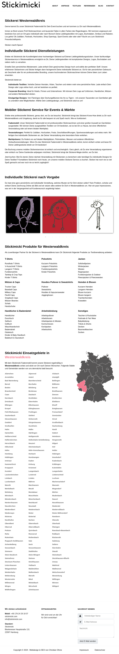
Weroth (32, 576)
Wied (31, 579)
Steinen (32, 558)
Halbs (31, 429)
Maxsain (55, 485)
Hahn (7, 429)
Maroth (8, 485)
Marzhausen (34, 485)
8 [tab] (70, 237)
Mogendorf (56, 489)
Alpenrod (32, 374)
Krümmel (32, 468)
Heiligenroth (34, 436)
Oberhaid (56, 523)
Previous (3, 216)
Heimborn (56, 436)
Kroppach (9, 468)
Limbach (8, 478)
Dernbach (9, 398)
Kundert (8, 471)
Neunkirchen (10, 506)
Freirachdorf (57, 412)
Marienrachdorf (58, 482)
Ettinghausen (34, 408)
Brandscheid (10, 391)
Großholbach (57, 422)
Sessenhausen (35, 548)
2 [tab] (49, 237)
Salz (30, 541)
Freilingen (33, 412)
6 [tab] (63, 237)
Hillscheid (9, 447)
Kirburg (32, 464)
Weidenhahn (10, 572)
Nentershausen (11, 503)
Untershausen (11, 565)
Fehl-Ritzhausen (11, 412)
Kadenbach (57, 461)
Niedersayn (9, 513)
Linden (31, 478)
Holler (54, 450)
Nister (31, 513)
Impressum (84, 650)
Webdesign (34, 650)
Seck (31, 544)
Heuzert (32, 443)
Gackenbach (10, 415)
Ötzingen (56, 527)
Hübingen (56, 454)
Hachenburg (57, 426)
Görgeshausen (35, 422)
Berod (7, 384)
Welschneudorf (58, 572)
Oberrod (8, 527)
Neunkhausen (58, 503)
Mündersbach (10, 499)
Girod (54, 419)
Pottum (8, 530)
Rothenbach (34, 537)
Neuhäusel (33, 503)
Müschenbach (34, 499)
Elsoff (54, 405)
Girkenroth (33, 419)
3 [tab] (52, 237)
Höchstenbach (35, 447)
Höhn (7, 450)
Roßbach (56, 534)
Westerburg (57, 576)
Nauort (55, 499)
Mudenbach (57, 496)
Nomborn (56, 516)
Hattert (55, 433)
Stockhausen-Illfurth (60, 558)
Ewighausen (57, 408)
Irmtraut (8, 461)
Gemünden (56, 415)
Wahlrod (55, 565)
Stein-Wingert (34, 555)
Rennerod (33, 534)
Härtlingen (33, 433)
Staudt (55, 551)
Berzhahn (32, 384)
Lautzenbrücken (11, 475)
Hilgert (55, 443)
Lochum (55, 478)
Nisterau (8, 516)
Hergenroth (57, 440)
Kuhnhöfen (56, 468)
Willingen (56, 579)
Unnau (55, 562)
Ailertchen (9, 374)
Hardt (54, 429)
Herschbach (10, 443)
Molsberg (9, 492)
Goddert (8, 422)
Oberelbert (9, 523)
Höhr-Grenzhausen (36, 450)
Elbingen (8, 405)
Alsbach (55, 374)
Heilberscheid (10, 436)
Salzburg (56, 541)
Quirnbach (33, 530)
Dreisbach (9, 401)
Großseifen (9, 426)
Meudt (31, 489)
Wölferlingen (10, 590)
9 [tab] (73, 237)
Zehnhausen (34, 590)
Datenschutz (100, 650)
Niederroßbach (58, 509)
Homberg (9, 454)
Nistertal (32, 516)
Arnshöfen (9, 377)
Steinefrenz (9, 558)
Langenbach (34, 471)
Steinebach (56, 555)
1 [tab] (45, 237)
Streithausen (34, 562)
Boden (7, 388)
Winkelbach (33, 583)
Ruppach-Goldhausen (14, 541)
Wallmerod (56, 569)
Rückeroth (56, 537)
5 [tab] (59, 237)
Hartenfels (9, 433)
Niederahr (56, 506)
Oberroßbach (34, 527)
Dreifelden (33, 398)
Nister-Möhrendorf (59, 513)
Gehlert (32, 415)
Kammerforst (10, 464)
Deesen (55, 395)
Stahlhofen (33, 551)
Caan (7, 395)
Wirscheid (33, 586)
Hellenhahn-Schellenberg (39, 440)
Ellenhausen (34, 405)
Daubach (32, 395)
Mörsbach (9, 496)
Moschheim (33, 496)
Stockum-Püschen (12, 562)
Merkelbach (10, 489)
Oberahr (55, 520)
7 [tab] (66, 237)
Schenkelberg (10, 544)
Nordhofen (9, 520)
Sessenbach (10, 548)
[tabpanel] (23, 214)
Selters (55, 544)
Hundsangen (34, 457)
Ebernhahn (33, 401)
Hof (53, 447)
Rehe (7, 534)
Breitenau (33, 391)
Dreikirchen (57, 398)
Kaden (31, 461)
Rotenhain (9, 537)
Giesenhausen (11, 419)
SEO (43, 650)
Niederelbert (10, 509)
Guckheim (33, 426)
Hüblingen (9, 457)
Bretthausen (57, 391)
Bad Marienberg (11, 381)
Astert (31, 377)
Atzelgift (55, 377)
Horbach (32, 454)
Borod (54, 388)
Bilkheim (56, 384)
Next (116, 216)
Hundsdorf (56, 457)
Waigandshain (11, 569)
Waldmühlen (34, 569)
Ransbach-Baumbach (61, 530)
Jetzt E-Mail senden (88, 641)
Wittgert (55, 586)
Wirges (8, 586)
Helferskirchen (11, 440)
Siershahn (56, 548)
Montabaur (33, 492)
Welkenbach (34, 572)
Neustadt (32, 506)
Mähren (32, 482)
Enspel (8, 408)
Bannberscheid (35, 381)
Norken (32, 520)
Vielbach (32, 565)
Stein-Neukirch (11, 555)
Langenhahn (57, 471)
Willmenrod (9, 583)
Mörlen (55, 492)
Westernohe (10, 579)
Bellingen (56, 381)
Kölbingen (56, 464)
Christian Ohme (55, 650)
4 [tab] (56, 237)
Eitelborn (56, 401)
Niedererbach (34, 509)
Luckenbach (10, 482)
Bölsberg (32, 388)
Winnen (55, 583)
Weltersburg (10, 576)
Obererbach (33, 523)
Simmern (8, 551)
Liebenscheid (57, 475)
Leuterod (32, 475)
